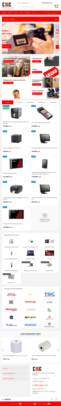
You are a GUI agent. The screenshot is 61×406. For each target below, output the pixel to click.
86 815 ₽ (45, 203)
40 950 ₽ (16, 203)
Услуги (16, 12)
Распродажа (30, 102)
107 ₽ (6, 359)
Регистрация (25, 2)
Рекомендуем (41, 102)
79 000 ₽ (16, 127)
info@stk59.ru (41, 389)
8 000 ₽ (16, 152)
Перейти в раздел (10, 46)
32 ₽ (34, 359)
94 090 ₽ (45, 152)
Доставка (27, 12)
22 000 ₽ (45, 127)
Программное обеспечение (11, 247)
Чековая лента (11, 282)
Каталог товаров (30, 19)
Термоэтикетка (49, 270)
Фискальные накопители (30, 270)
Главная (4, 12)
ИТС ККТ (49, 258)
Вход (19, 2)
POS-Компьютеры (30, 258)
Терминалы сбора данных (11, 270)
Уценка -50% (53, 102)
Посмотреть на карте (37, 381)
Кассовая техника (49, 247)
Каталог (10, 12)
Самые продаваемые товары (30, 334)
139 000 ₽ (16, 228)
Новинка (7, 102)
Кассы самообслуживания (11, 258)
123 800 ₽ (45, 177)
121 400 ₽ (16, 177)
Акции (21, 12)
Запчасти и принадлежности (30, 247)
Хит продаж (19, 102)
